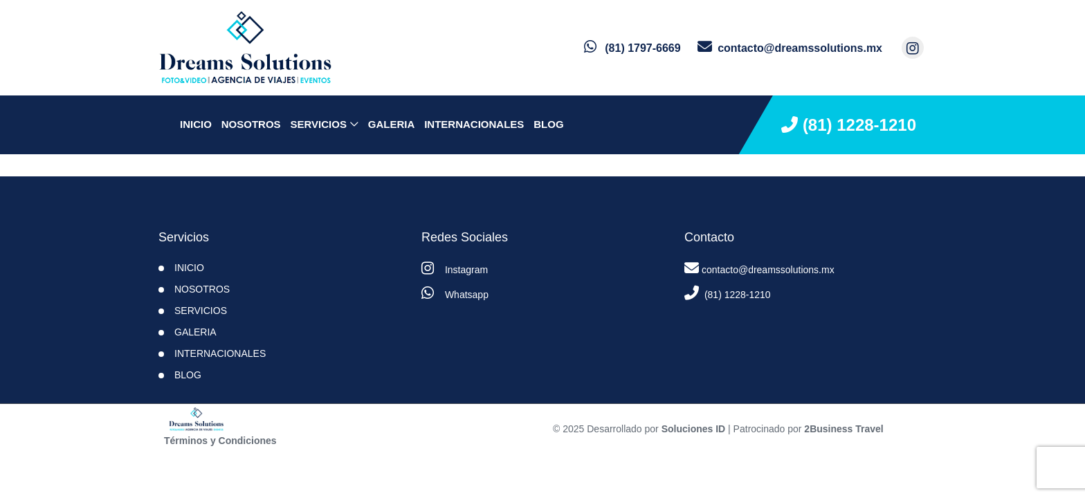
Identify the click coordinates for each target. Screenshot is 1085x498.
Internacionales (474, 124)
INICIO (189, 267)
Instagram (454, 268)
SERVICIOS (318, 124)
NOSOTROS (251, 124)
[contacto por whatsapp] (632, 48)
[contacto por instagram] (913, 48)
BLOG (548, 124)
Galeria (391, 124)
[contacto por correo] (790, 48)
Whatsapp (455, 293)
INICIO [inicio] (196, 124)
